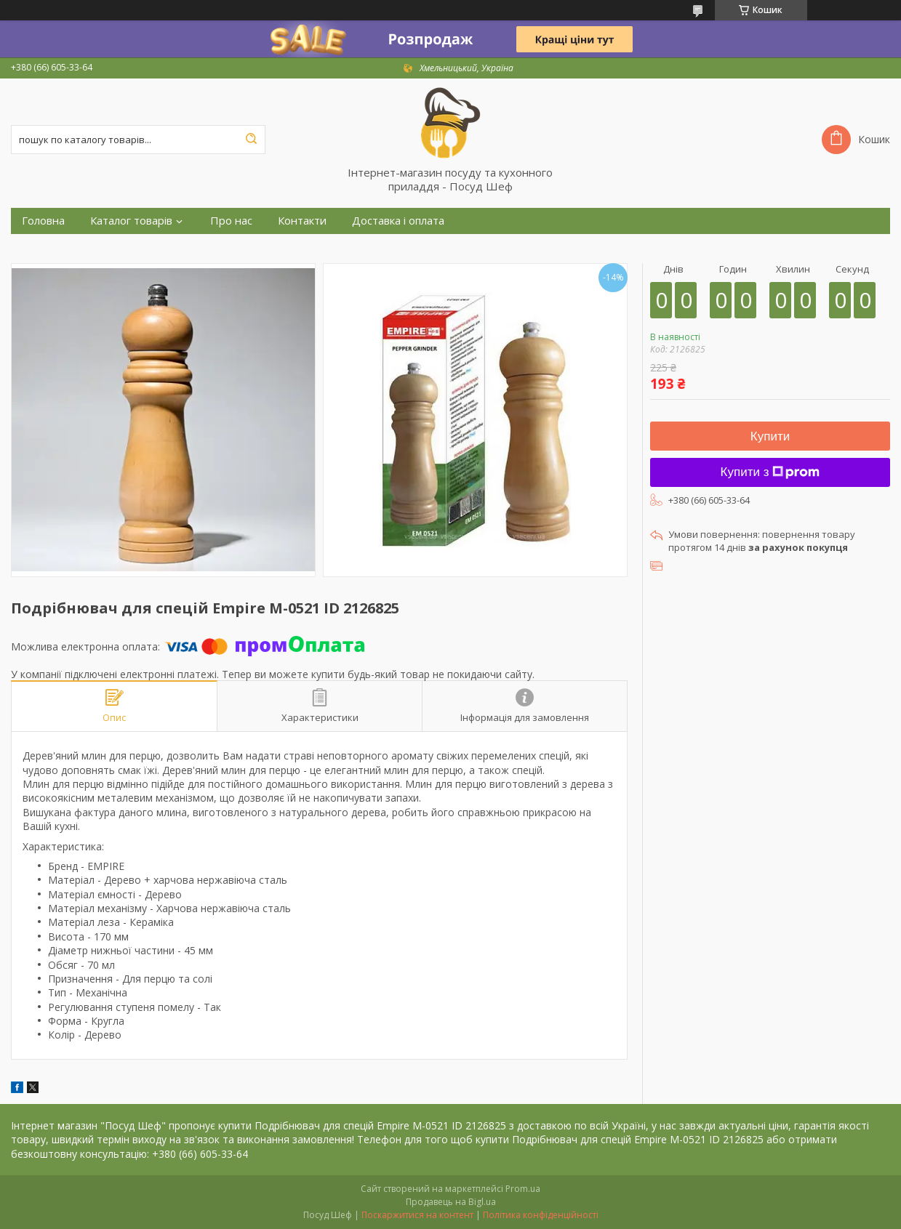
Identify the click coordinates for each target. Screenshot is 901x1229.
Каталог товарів (131, 220)
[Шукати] (250, 139)
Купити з (770, 472)
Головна (43, 220)
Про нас (231, 220)
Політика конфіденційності (540, 1215)
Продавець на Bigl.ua (451, 1202)
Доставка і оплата (398, 220)
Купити (770, 436)
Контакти (302, 220)
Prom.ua (522, 1188)
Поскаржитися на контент (417, 1215)
